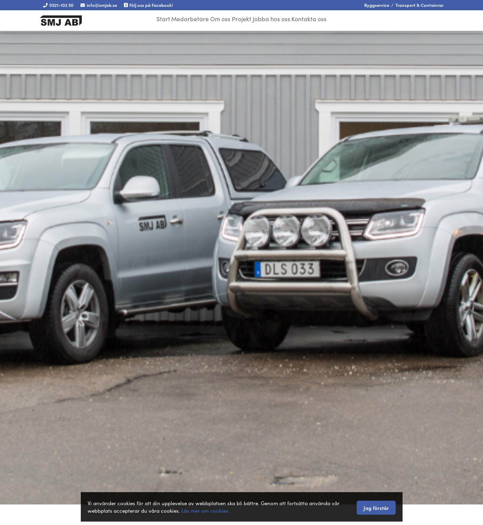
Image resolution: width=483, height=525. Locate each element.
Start (156, 19)
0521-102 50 (58, 5)
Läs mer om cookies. (205, 510)
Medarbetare (185, 19)
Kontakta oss (318, 19)
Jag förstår (376, 507)
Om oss (219, 19)
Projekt (244, 19)
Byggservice (376, 5)
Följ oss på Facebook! (148, 5)
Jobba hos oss (277, 19)
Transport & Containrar (419, 5)
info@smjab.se (98, 5)
